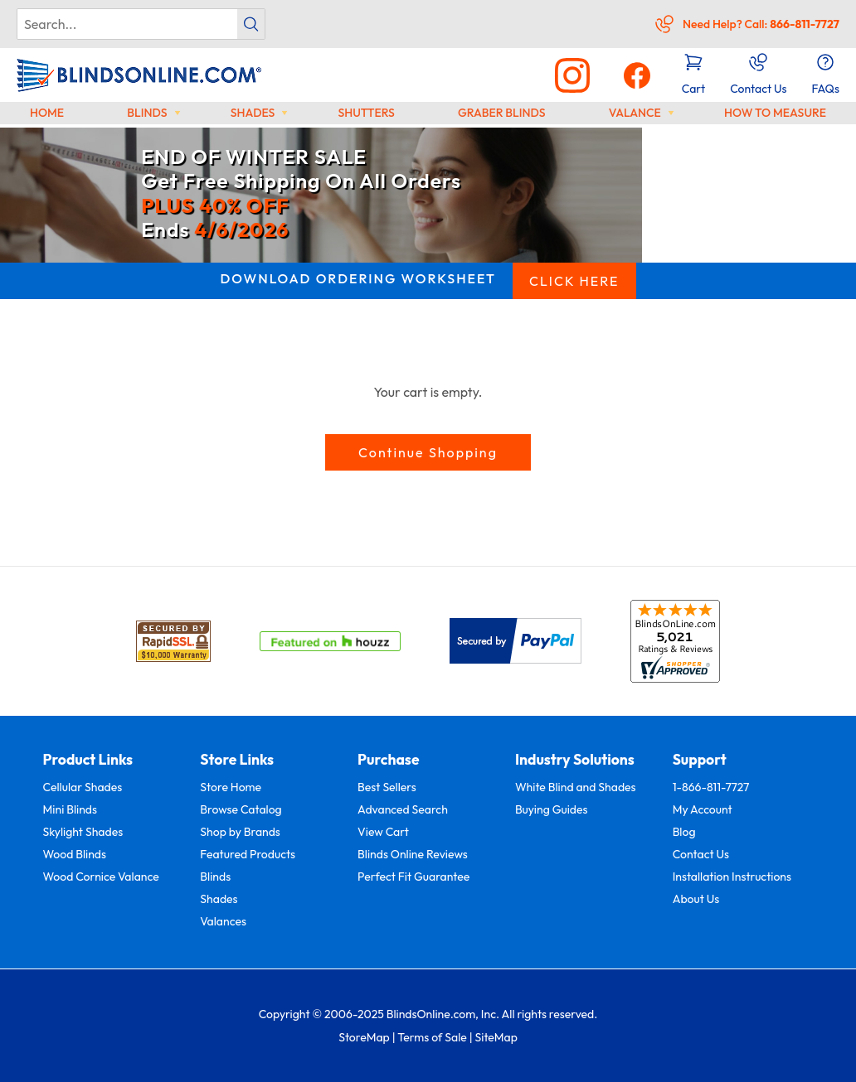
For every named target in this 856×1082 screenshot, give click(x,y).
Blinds (147, 112)
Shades (253, 112)
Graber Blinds (502, 112)
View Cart (383, 831)
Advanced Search (402, 809)
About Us (696, 898)
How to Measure (775, 112)
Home (47, 112)
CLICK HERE (574, 281)
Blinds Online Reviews (412, 854)
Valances (223, 921)
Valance (635, 112)
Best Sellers (386, 787)
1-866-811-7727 (711, 787)
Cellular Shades (83, 787)
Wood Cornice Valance (101, 876)
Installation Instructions (732, 876)
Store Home (230, 787)
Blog (684, 831)
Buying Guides (551, 809)
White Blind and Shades (575, 787)
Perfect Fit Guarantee (413, 876)
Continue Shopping (428, 452)
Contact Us (701, 854)
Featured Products (247, 854)
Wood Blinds (74, 854)
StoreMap (364, 1037)
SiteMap (495, 1037)
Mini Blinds (70, 809)
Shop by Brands (240, 831)
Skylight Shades (83, 831)
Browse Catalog (240, 809)
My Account (702, 809)
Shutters (366, 112)
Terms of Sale (432, 1037)
